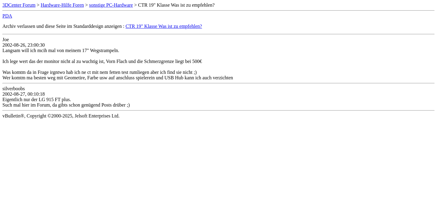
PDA (7, 15)
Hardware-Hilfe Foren (62, 5)
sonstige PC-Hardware (111, 5)
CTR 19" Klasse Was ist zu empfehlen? (164, 26)
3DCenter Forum (19, 5)
